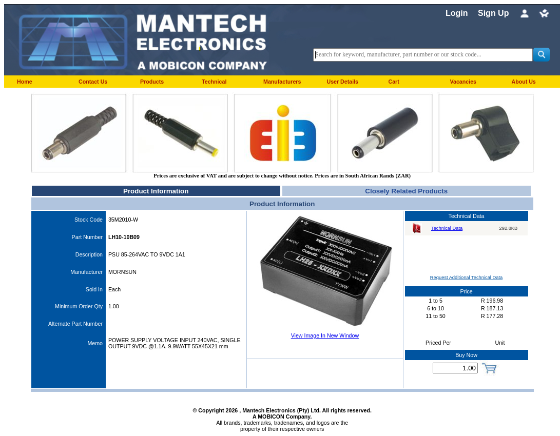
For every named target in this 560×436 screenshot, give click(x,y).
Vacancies (463, 81)
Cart (393, 81)
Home (24, 81)
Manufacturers (282, 81)
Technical (214, 81)
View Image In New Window (325, 335)
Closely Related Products (406, 191)
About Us (523, 81)
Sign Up (493, 13)
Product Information (155, 191)
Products (152, 81)
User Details (342, 81)
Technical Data (446, 228)
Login (457, 13)
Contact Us (93, 81)
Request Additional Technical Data (466, 277)
